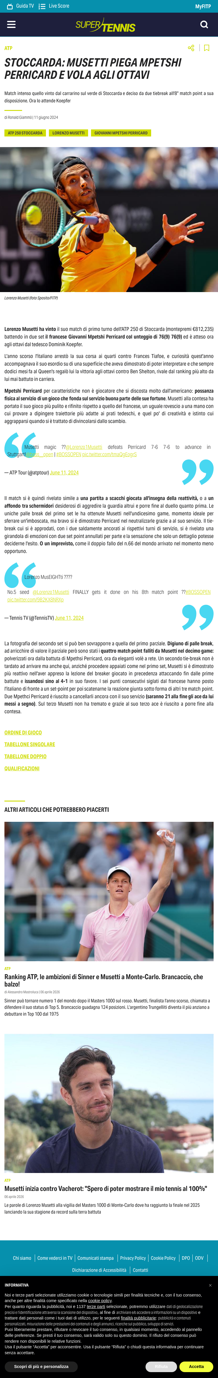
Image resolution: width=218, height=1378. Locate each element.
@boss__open (39, 454)
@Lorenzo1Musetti (84, 447)
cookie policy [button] (99, 1300)
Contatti (140, 1270)
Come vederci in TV (54, 1258)
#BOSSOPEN (68, 454)
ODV (199, 1258)
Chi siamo (22, 1258)
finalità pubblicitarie (138, 1318)
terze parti (96, 1306)
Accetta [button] (196, 1366)
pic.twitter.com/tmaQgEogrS (109, 454)
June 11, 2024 (64, 472)
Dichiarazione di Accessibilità (99, 1270)
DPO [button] (186, 1258)
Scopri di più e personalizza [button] (41, 1366)
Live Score (54, 6)
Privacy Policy (133, 1258)
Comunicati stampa (95, 1258)
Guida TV (20, 6)
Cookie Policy (163, 1258)
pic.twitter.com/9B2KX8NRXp (35, 599)
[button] (210, 1285)
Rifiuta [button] (161, 1366)
